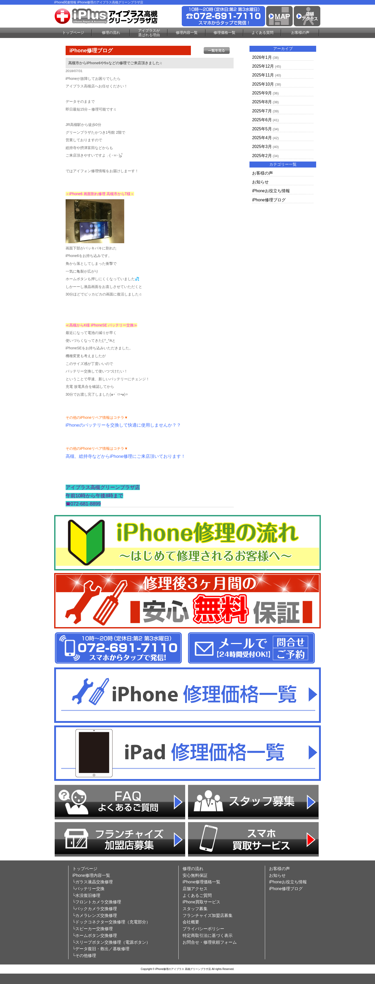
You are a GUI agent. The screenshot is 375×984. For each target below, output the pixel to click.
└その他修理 (84, 955)
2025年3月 (262, 146)
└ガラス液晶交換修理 (92, 882)
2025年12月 (263, 66)
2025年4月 (262, 138)
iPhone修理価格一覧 (201, 882)
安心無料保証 (195, 875)
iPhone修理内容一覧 (91, 875)
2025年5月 (262, 129)
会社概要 (191, 922)
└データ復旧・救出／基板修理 (100, 949)
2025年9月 (262, 93)
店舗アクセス (195, 888)
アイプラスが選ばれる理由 (149, 32)
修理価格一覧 (224, 32)
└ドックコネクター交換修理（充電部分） (111, 922)
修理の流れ (111, 32)
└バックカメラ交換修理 (94, 908)
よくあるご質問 (197, 895)
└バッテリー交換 (88, 888)
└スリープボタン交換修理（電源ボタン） (111, 942)
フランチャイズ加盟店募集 (208, 915)
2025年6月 (262, 120)
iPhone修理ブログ (269, 200)
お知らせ (260, 182)
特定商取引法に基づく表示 (208, 935)
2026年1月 (262, 57)
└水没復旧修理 (86, 895)
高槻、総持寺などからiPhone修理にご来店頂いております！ (125, 456)
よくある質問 (262, 32)
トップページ (73, 32)
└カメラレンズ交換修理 (94, 915)
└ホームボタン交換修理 (94, 935)
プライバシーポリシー (203, 929)
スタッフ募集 (195, 908)
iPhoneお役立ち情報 (271, 191)
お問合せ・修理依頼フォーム (210, 942)
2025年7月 (262, 111)
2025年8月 (262, 102)
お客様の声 (300, 32)
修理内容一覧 (187, 32)
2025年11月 (263, 75)
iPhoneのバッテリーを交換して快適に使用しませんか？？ (123, 425)
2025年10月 (263, 84)
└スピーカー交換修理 (92, 929)
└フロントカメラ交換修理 (96, 902)
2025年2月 (262, 155)
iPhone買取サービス (201, 902)
